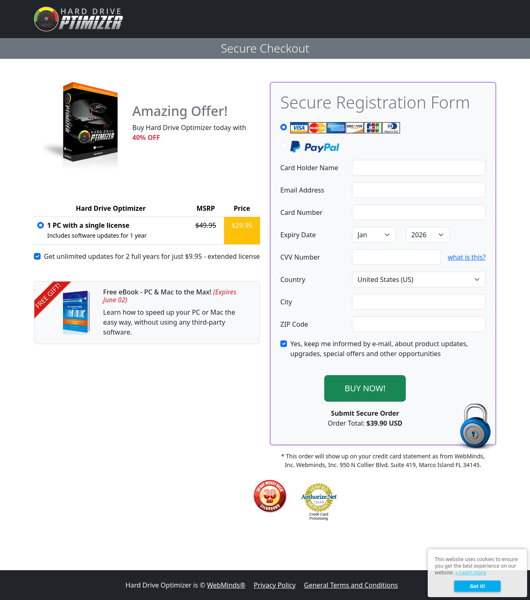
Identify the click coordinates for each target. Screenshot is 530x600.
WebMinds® (226, 585)
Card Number (301, 212)
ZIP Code (294, 324)
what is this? (467, 257)
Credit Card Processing (318, 516)
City (286, 301)
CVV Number (300, 257)
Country (292, 279)
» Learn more (470, 572)
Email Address (302, 190)
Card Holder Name (309, 167)
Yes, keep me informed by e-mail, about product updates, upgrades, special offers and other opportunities (379, 348)
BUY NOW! (364, 388)
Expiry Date (298, 234)
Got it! (477, 586)
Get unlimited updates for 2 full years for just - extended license (152, 256)
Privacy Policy (275, 585)
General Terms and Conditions (351, 585)
